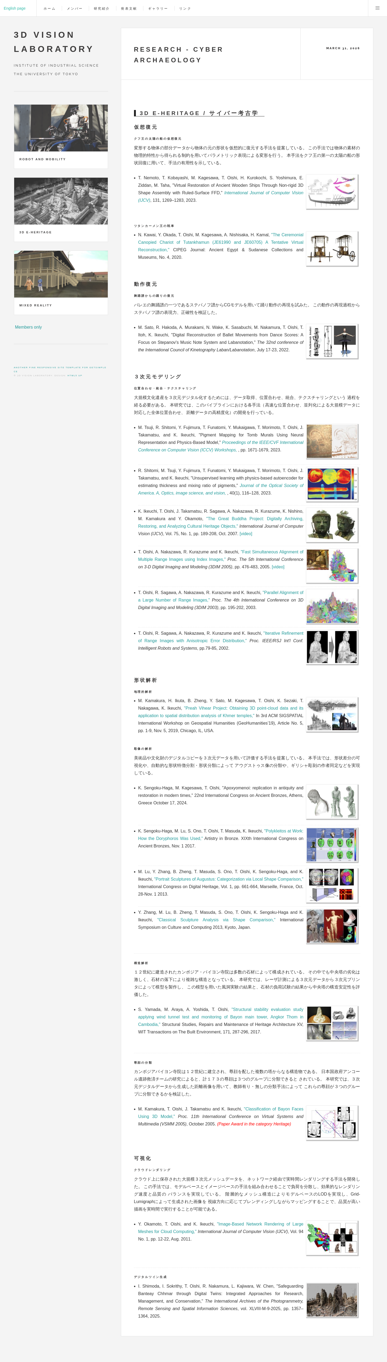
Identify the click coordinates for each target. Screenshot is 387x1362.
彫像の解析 (143, 748)
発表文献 (129, 8)
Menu (377, 8)
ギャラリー (158, 8)
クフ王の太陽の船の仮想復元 (158, 138)
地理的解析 (143, 691)
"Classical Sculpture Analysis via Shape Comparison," (216, 920)
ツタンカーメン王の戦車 (154, 225)
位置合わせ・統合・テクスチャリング (165, 388)
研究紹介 (102, 8)
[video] (246, 533)
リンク (185, 8)
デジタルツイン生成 (150, 1277)
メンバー (75, 8)
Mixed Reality (36, 305)
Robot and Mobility (43, 159)
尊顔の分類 (143, 1062)
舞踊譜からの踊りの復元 (154, 295)
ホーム (50, 8)
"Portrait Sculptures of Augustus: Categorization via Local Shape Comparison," (228, 879)
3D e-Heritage (36, 232)
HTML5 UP (75, 375)
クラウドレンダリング (152, 1169)
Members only (28, 327)
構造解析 (141, 963)
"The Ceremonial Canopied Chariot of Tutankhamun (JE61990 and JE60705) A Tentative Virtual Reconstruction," (221, 242)
